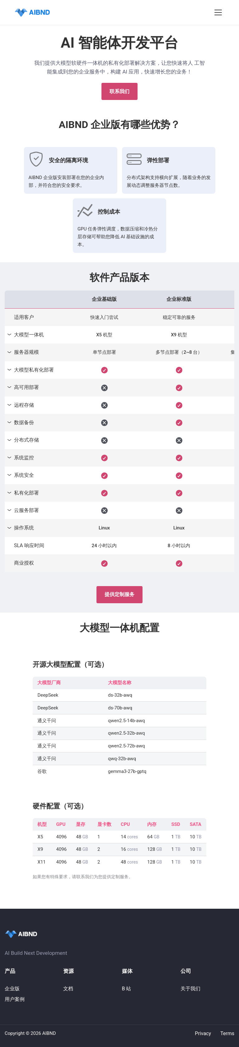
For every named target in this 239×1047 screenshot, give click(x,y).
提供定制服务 (119, 594)
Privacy (203, 1033)
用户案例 (15, 999)
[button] (218, 12)
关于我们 (190, 989)
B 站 (126, 989)
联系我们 (119, 91)
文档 (68, 989)
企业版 (12, 989)
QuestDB (23, 11)
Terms (227, 1033)
